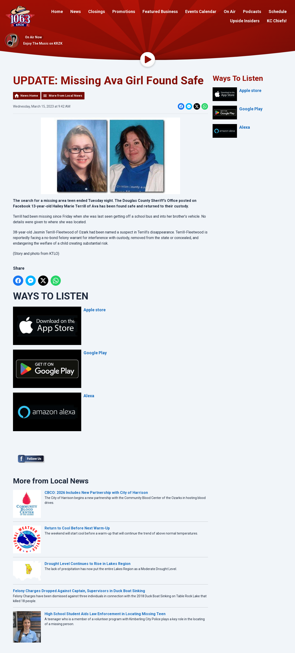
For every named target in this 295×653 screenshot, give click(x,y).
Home (57, 11)
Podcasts (252, 11)
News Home (29, 95)
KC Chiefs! (277, 20)
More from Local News (65, 95)
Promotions (123, 11)
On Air (230, 11)
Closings (96, 11)
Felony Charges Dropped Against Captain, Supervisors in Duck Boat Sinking (79, 591)
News (75, 11)
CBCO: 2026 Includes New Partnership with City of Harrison (96, 492)
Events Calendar (200, 11)
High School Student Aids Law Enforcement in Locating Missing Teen (105, 614)
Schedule (278, 11)
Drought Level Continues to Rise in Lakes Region (87, 563)
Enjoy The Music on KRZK (42, 43)
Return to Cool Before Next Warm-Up (77, 528)
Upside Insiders (244, 20)
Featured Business (160, 11)
